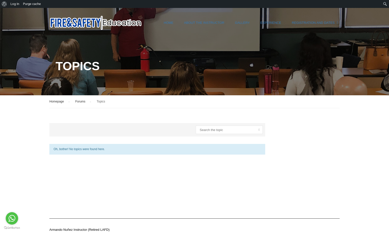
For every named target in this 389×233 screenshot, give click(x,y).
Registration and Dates (313, 23)
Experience (270, 23)
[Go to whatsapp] (12, 218)
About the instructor (204, 23)
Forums (80, 101)
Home (168, 23)
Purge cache (32, 4)
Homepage (56, 101)
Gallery (242, 23)
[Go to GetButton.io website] (12, 228)
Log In (14, 4)
